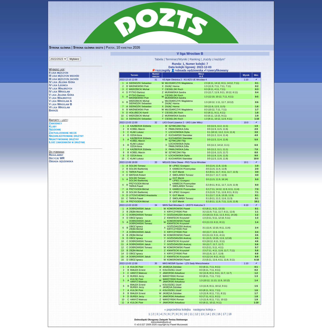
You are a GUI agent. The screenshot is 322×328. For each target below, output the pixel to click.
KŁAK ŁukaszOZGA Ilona (137, 145)
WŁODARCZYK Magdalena (179, 83)
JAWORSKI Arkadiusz (174, 273)
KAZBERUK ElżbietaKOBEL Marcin (140, 139)
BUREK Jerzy (137, 276)
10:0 (246, 122)
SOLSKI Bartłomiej (138, 169)
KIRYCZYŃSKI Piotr (177, 211)
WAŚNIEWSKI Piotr (139, 86)
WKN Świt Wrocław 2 (173, 205)
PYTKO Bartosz (137, 92)
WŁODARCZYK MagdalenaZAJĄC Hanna (179, 102)
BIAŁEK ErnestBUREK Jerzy (137, 285)
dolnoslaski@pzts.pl (161, 322)
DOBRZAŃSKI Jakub (140, 208)
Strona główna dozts (88, 47)
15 (213, 314)
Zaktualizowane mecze (63, 132)
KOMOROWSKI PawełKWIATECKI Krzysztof (178, 222)
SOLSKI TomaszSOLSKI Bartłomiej (138, 179)
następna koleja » (204, 309)
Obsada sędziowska (61, 161)
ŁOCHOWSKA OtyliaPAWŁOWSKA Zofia (179, 145)
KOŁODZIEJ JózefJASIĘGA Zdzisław (172, 285)
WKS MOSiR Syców (172, 263)
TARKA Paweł (136, 172)
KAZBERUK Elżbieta (140, 126)
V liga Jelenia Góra (61, 94)
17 (224, 314)
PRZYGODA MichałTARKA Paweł (139, 184)
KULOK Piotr (136, 267)
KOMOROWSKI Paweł (178, 208)
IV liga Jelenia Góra (62, 82)
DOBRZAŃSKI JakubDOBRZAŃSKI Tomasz (140, 222)
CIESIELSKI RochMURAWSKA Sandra (175, 96)
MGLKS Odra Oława (172, 162)
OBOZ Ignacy (136, 218)
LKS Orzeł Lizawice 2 (173, 122)
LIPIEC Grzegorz (181, 166)
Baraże (53, 110)
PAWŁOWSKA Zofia (179, 129)
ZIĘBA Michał (136, 211)
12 (196, 314)
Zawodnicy (55, 123)
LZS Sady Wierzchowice (197, 263)
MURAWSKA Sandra (175, 92)
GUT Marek (178, 172)
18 (230, 314)
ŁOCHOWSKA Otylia (179, 132)
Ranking (195, 59)
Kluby (52, 126)
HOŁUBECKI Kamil (138, 112)
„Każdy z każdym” (213, 59)
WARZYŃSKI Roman (173, 276)
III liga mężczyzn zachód (63, 79)
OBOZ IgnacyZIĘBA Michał (136, 227)
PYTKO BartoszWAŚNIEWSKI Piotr (139, 96)
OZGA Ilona (136, 135)
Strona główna (59, 47)
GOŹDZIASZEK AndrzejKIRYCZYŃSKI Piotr (179, 227)
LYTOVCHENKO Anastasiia (143, 195)
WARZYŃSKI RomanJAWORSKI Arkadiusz (174, 280)
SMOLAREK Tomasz (182, 175)
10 (185, 314)
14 (207, 314)
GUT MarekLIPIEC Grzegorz (181, 179)
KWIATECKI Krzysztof (178, 218)
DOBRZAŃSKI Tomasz (140, 215)
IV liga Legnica (58, 85)
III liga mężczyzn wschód (64, 75)
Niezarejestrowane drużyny (66, 135)
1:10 (246, 79)
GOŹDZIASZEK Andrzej (179, 215)
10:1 (246, 162)
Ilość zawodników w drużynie (67, 142)
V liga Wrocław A (60, 101)
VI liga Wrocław (59, 107)
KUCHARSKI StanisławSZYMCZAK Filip (180, 139)
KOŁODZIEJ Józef (172, 270)
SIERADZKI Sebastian (140, 83)
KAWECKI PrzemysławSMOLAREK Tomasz (184, 184)
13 (202, 314)
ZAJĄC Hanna (172, 86)
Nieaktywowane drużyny (64, 139)
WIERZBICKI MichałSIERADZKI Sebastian (140, 102)
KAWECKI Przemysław (184, 169)
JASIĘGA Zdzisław (172, 267)
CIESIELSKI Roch (174, 89)
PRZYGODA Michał (139, 189)
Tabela (159, 59)
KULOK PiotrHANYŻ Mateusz (138, 280)
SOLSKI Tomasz (137, 166)
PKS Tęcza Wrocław (195, 162)
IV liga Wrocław (59, 91)
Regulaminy (56, 155)
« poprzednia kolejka (177, 309)
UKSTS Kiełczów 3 (195, 205)
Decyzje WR (56, 158)
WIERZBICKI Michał (139, 89)
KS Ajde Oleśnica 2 (172, 79)
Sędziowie (55, 129)
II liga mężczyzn (58, 72)
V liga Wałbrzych (60, 97)
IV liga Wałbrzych (60, 88)
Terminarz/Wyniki (176, 59)
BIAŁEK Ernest (137, 270)
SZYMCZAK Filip (177, 126)
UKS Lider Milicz (194, 122)
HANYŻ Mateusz (138, 273)
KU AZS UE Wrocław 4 (195, 79)
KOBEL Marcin (137, 129)
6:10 (246, 205)
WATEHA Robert (137, 175)
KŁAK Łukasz (137, 132)
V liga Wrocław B (60, 104)
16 (219, 314)
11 (191, 314)
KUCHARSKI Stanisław (180, 135)
